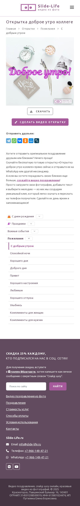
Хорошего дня (19, 260)
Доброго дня (18, 268)
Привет (14, 275)
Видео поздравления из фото (26, 396)
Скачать (39, 111)
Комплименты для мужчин (26, 319)
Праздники (21, 223)
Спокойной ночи (20, 253)
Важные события (23, 231)
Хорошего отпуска (21, 297)
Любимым (16, 290)
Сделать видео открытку (40, 122)
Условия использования (22, 422)
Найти (58, 386)
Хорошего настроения (24, 283)
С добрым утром (22, 245)
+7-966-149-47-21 (37, 457)
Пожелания (20, 238)
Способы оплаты (17, 415)
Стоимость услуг (17, 409)
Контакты (12, 428)
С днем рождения (25, 216)
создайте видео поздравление (38, 180)
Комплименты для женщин (26, 312)
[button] (39, 216)
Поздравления (16, 402)
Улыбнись (16, 305)
